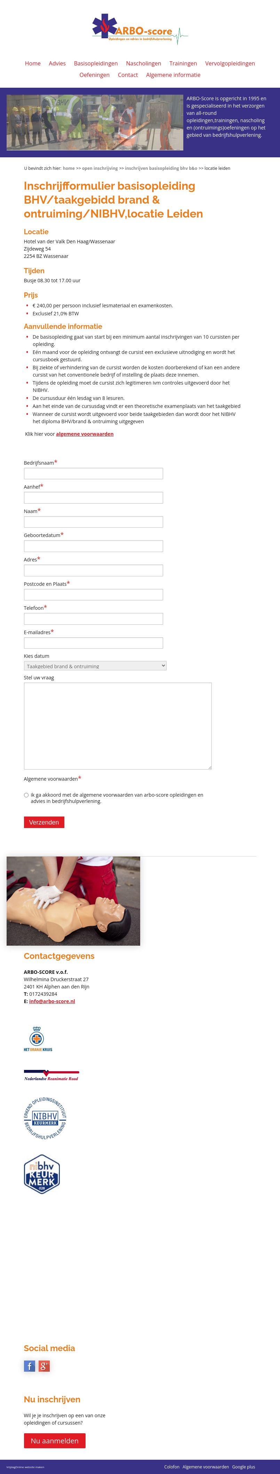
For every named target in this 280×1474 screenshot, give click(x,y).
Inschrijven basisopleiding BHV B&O (161, 168)
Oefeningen (94, 75)
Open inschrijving (100, 168)
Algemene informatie (173, 75)
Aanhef (33, 486)
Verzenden (44, 822)
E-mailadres (39, 632)
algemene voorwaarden (84, 434)
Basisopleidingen (96, 63)
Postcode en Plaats (47, 584)
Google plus (243, 1467)
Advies (57, 63)
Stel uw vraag (39, 677)
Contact (128, 75)
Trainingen (183, 63)
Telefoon (35, 608)
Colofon (171, 1467)
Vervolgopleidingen (230, 63)
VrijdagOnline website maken (26, 1467)
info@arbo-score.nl (52, 1001)
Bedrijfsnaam (41, 462)
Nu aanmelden (55, 1440)
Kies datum (36, 656)
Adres (32, 559)
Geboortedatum (44, 535)
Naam (32, 511)
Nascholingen (143, 63)
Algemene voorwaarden (52, 778)
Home (33, 63)
